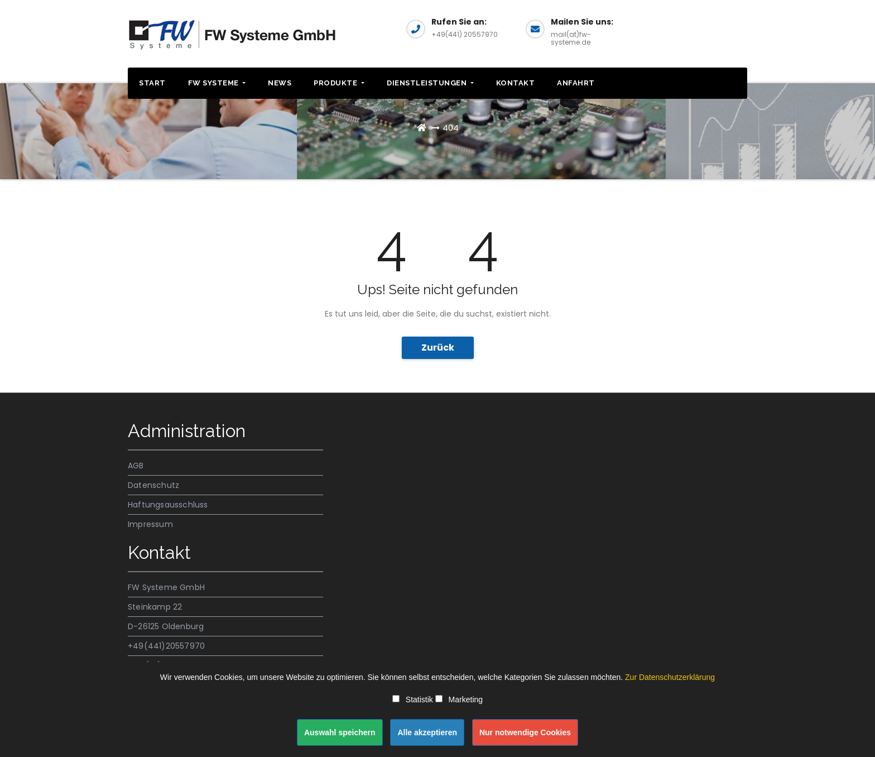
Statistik (412, 699)
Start (152, 83)
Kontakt (515, 83)
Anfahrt (576, 83)
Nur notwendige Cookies (525, 732)
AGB (136, 465)
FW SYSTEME (217, 83)
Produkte (339, 83)
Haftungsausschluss (168, 504)
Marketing (459, 699)
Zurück (437, 347)
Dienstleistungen (430, 83)
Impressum (150, 524)
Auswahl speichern (340, 732)
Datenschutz (153, 485)
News (279, 83)
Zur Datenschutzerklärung (670, 677)
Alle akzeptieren (427, 732)
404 (451, 127)
